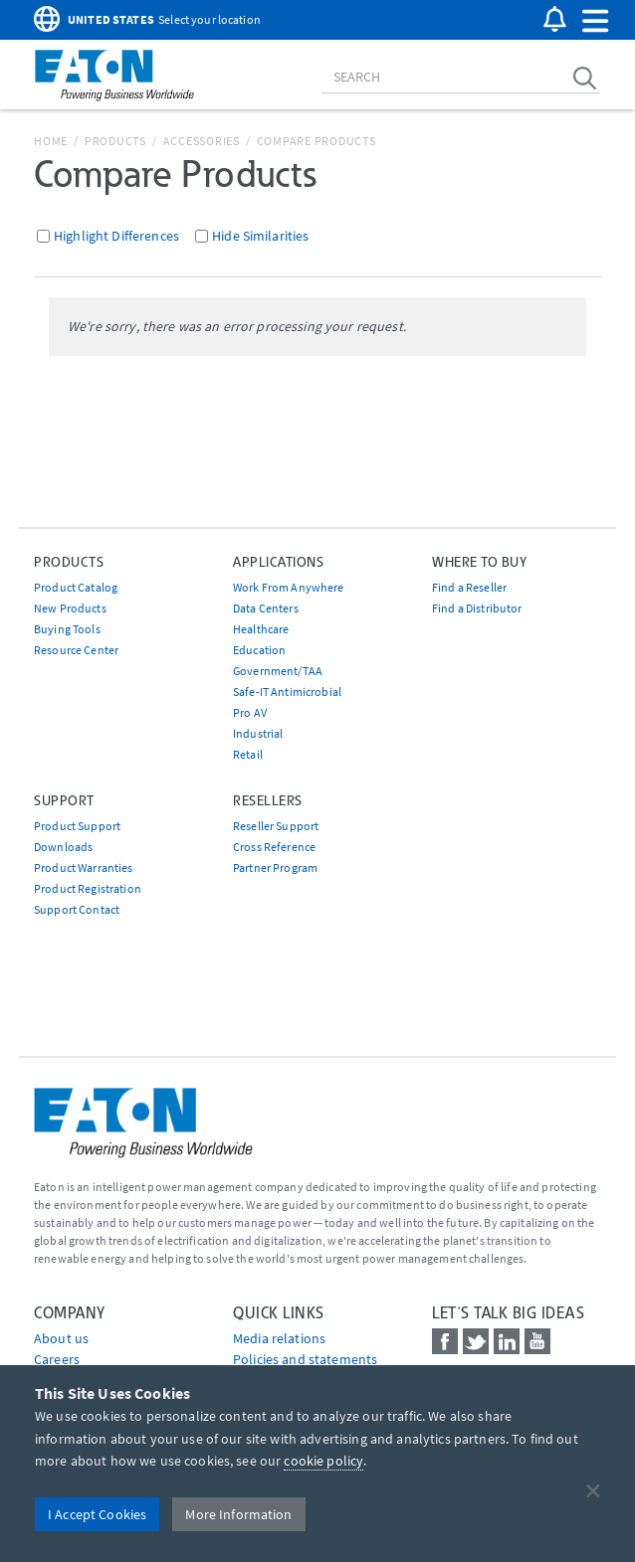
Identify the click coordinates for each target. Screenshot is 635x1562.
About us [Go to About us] (61, 1338)
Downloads (63, 846)
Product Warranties (83, 867)
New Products (70, 608)
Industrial (258, 733)
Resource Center (76, 649)
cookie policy (323, 1461)
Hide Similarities (260, 236)
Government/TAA (277, 670)
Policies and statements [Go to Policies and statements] (305, 1359)
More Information (238, 1514)
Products (115, 140)
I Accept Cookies (97, 1514)
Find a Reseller (469, 587)
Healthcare (261, 628)
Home (51, 140)
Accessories (201, 140)
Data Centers (266, 608)
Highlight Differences (116, 236)
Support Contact (76, 909)
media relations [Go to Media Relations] (279, 1338)
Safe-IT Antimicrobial (287, 691)
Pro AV (250, 712)
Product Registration (87, 888)
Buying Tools (67, 628)
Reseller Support (275, 825)
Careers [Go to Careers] (57, 1359)
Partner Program (275, 867)
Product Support (77, 825)
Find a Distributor (477, 608)
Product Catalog (75, 587)
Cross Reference (274, 846)
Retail (248, 754)
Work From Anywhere (288, 587)
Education (259, 649)
